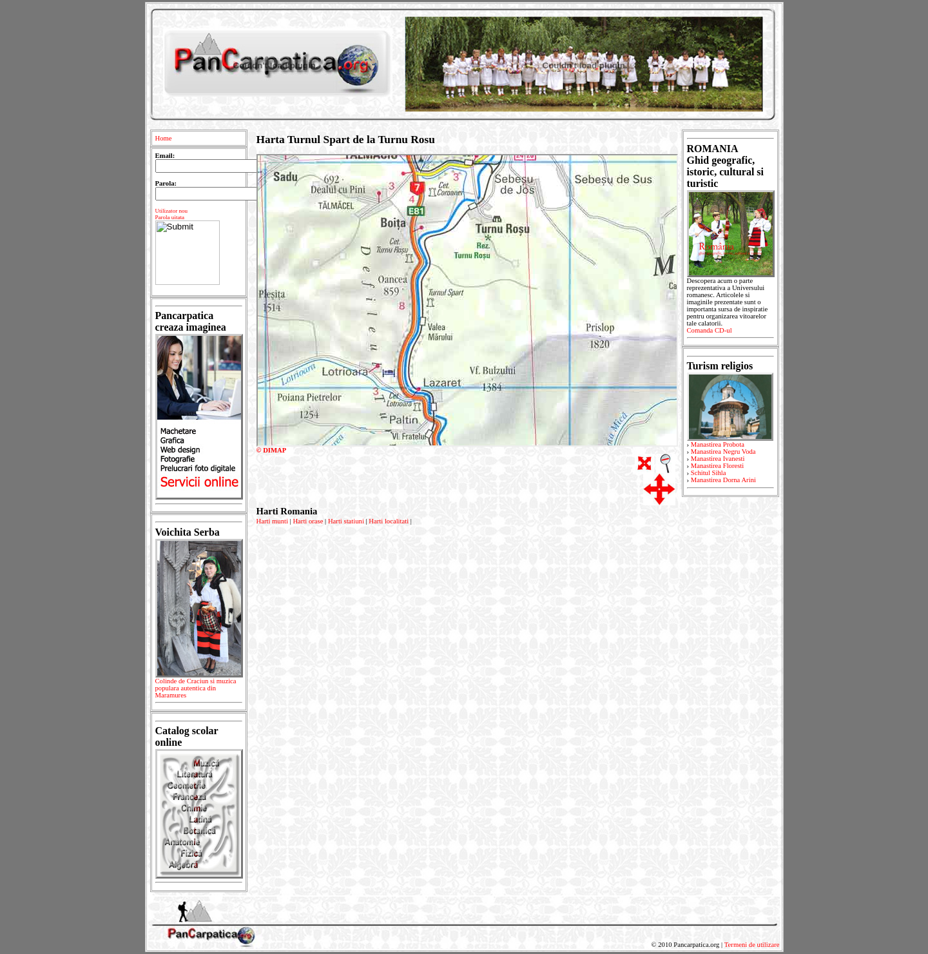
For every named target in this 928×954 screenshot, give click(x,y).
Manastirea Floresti (717, 465)
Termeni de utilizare (752, 944)
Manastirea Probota (717, 444)
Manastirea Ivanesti (718, 458)
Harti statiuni (346, 521)
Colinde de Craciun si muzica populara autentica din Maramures (198, 690)
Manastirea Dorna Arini (723, 479)
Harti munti (272, 521)
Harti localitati (389, 521)
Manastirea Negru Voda (723, 451)
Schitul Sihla (708, 472)
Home (163, 138)
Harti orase (308, 521)
